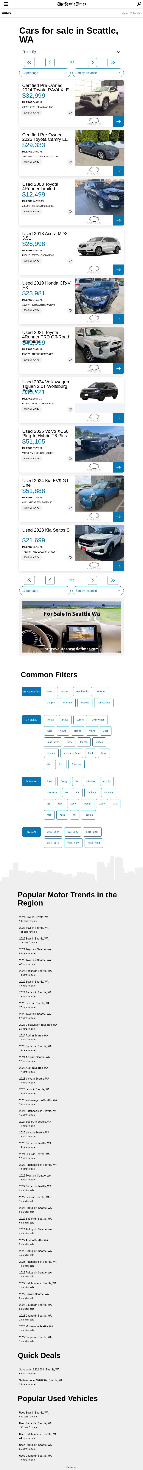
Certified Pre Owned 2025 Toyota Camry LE (45, 137)
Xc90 (102, 803)
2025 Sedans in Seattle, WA (35, 1048)
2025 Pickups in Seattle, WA (35, 1209)
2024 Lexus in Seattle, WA (34, 1156)
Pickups (101, 691)
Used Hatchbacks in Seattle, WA (38, 1436)
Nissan (99, 742)
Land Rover (53, 742)
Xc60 (73, 803)
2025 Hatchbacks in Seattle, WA (38, 1263)
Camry (63, 781)
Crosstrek (52, 792)
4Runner (90, 781)
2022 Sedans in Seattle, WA (35, 1220)
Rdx (60, 803)
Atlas (62, 815)
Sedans (64, 691)
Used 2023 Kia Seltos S (46, 530)
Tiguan (87, 803)
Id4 (77, 792)
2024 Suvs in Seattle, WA (34, 919)
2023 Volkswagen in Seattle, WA (38, 1026)
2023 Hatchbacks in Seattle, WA (38, 1166)
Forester (108, 792)
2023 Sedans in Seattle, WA (35, 994)
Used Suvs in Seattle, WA (34, 1414)
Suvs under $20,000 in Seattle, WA (39, 1371)
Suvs (49, 691)
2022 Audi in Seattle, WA (33, 1242)
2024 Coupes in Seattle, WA (35, 1306)
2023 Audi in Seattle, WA (33, 1069)
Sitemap (71, 1467)
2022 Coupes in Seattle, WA (35, 1339)
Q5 (48, 803)
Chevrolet (76, 764)
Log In (124, 13)
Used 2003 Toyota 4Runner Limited (40, 186)
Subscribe (135, 13)
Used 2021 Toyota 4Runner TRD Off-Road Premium (45, 337)
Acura (63, 731)
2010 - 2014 (53, 843)
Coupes (51, 702)
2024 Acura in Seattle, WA (34, 1059)
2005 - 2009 (73, 843)
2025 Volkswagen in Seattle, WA (38, 1102)
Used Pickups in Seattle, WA (35, 1446)
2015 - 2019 (92, 832)
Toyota (50, 719)
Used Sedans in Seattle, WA (35, 1425)
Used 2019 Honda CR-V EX (46, 285)
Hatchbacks (82, 691)
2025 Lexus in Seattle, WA (34, 1091)
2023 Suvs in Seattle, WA (34, 929)
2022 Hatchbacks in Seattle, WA (38, 1285)
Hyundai (51, 753)
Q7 (74, 815)
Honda (77, 731)
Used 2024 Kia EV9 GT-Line (46, 482)
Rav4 (49, 781)
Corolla (107, 781)
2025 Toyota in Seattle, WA (35, 962)
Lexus (65, 719)
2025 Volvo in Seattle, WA (34, 1134)
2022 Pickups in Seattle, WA (35, 1274)
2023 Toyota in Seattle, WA (35, 1016)
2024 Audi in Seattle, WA (33, 1037)
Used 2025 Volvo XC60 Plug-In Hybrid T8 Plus (45, 433)
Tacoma (88, 815)
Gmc (60, 764)
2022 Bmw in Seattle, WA (34, 1296)
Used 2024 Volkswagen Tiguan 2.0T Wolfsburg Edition (45, 386)
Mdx (49, 815)
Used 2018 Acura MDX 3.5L (45, 235)
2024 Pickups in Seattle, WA (35, 1231)
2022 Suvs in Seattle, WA (34, 983)
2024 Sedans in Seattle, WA (35, 972)
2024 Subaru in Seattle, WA (35, 1123)
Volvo (92, 731)
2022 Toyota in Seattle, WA (35, 1177)
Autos (6, 13)
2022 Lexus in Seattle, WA (34, 1199)
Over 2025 (72, 832)
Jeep (105, 731)
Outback (92, 792)
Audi (49, 731)
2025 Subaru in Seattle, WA (35, 1145)
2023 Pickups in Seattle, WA (35, 1253)
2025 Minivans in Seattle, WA (36, 1328)
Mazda (83, 742)
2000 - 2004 (94, 843)
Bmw (69, 742)
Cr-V (115, 803)
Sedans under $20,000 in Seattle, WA (41, 1382)
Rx (76, 781)
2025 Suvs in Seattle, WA (34, 940)
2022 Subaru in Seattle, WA (35, 1188)
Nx (66, 792)
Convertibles (103, 702)
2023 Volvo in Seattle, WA (34, 1080)
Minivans (67, 702)
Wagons (85, 702)
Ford (90, 753)
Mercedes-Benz (72, 753)
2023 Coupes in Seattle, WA (35, 1317)
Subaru (80, 719)
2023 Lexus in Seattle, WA (34, 1005)
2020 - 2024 (53, 832)
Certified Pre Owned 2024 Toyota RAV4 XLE (45, 87)
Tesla (104, 753)
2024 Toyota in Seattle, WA (35, 951)
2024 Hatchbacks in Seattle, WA (38, 1112)
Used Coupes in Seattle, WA (35, 1457)
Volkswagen (98, 719)
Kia (48, 764)
